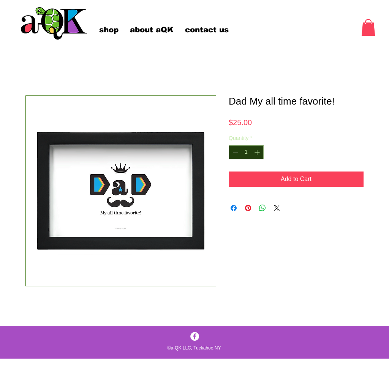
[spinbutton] (246, 152)
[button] (368, 27)
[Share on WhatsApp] (262, 208)
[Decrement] (234, 152)
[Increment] (257, 152)
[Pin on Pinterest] (248, 208)
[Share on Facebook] (233, 208)
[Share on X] (276, 208)
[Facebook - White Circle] (194, 336)
